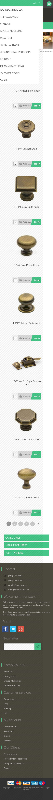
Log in (38, 3)
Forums (9, 615)
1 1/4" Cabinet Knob (26, 148)
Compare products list (14, 763)
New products (10, 754)
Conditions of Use (12, 685)
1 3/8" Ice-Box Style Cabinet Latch (26, 383)
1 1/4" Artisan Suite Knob (26, 90)
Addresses (8, 731)
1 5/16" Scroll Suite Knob (26, 497)
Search (7, 768)
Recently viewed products (15, 758)
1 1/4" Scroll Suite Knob (26, 265)
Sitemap (7, 708)
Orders (7, 736)
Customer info (10, 726)
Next (38, 524)
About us (8, 671)
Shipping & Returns (12, 681)
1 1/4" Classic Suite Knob (26, 206)
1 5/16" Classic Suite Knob (26, 439)
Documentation (34, 612)
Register (32, 3)
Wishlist (7, 740)
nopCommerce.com (22, 615)
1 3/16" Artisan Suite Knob (26, 323)
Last (44, 524)
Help (6, 713)
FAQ (6, 703)
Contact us (9, 699)
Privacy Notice (10, 676)
